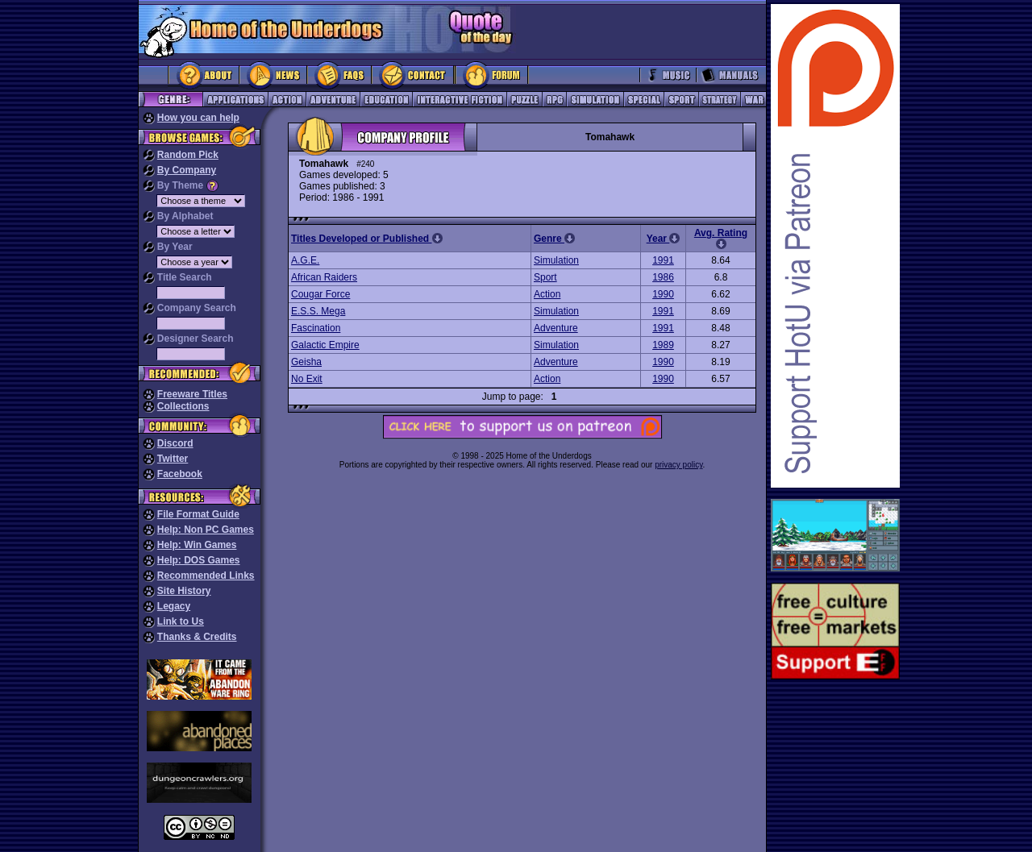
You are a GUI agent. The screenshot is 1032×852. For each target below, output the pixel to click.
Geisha (306, 362)
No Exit (306, 378)
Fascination (315, 328)
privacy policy (678, 464)
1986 (663, 277)
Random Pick (187, 154)
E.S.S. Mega (318, 311)
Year (663, 238)
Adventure (556, 328)
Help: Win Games (197, 545)
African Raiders (324, 277)
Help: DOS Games (198, 560)
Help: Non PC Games (205, 529)
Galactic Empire (325, 345)
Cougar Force (320, 294)
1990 (663, 294)
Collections (183, 406)
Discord (175, 443)
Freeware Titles (192, 394)
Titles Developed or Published (367, 238)
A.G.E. (305, 260)
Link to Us (180, 621)
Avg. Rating (720, 238)
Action (547, 294)
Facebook (179, 474)
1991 (663, 260)
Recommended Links (206, 575)
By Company (186, 170)
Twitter (172, 458)
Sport (545, 277)
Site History (184, 590)
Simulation (556, 260)
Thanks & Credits (197, 636)
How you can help (198, 117)
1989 (663, 345)
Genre (554, 238)
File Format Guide (198, 514)
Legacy (173, 606)
